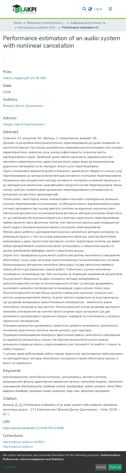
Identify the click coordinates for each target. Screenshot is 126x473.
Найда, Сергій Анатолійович (24, 124)
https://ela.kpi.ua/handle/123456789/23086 (33, 428)
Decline (101, 467)
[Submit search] (84, 9)
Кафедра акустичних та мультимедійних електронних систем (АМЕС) (89, 23)
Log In (98, 9)
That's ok (115, 467)
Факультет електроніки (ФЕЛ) (46, 23)
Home (17, 23)
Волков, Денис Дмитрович (23, 106)
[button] (90, 9)
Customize (9, 467)
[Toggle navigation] (110, 9)
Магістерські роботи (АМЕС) (37, 27)
